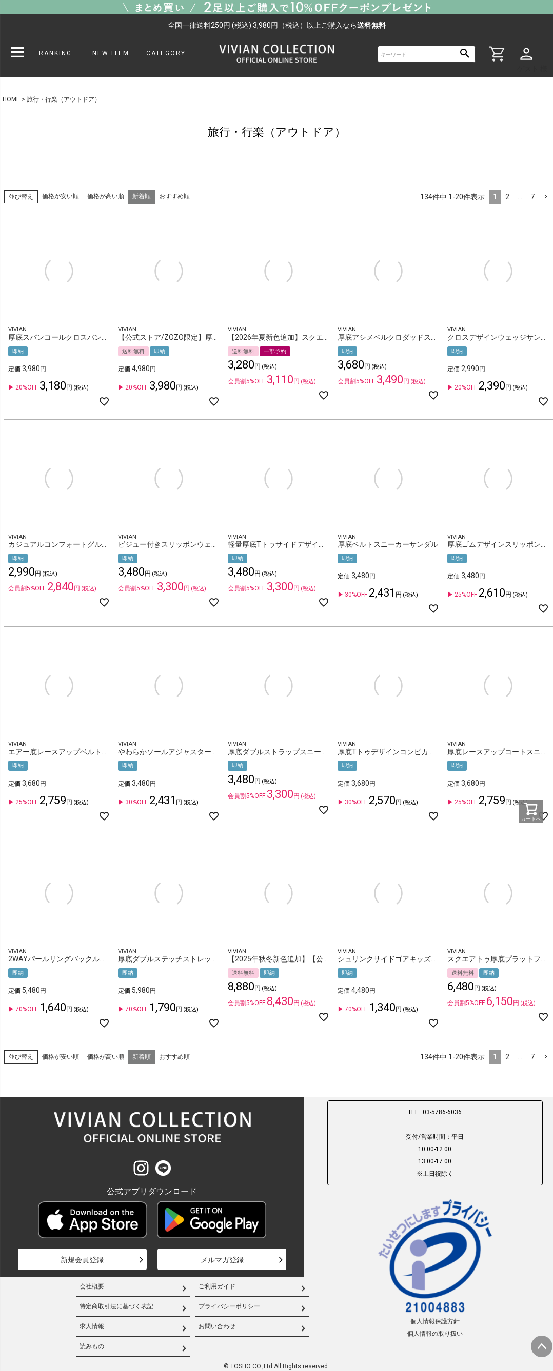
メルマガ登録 (222, 1260)
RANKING (55, 53)
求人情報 (92, 1326)
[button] (546, 197)
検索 (465, 54)
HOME (11, 99)
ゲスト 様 (532, 69)
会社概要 (92, 1286)
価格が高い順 (105, 196)
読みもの (92, 1346)
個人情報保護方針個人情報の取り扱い (435, 1267)
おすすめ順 (174, 196)
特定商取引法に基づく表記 (116, 1306)
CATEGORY (166, 53)
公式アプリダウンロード (152, 1191)
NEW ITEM (110, 53)
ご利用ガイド (217, 1286)
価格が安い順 (60, 196)
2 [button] (507, 197)
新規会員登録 (82, 1260)
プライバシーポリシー (229, 1306)
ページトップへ (541, 1346)
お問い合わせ (217, 1326)
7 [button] (532, 197)
